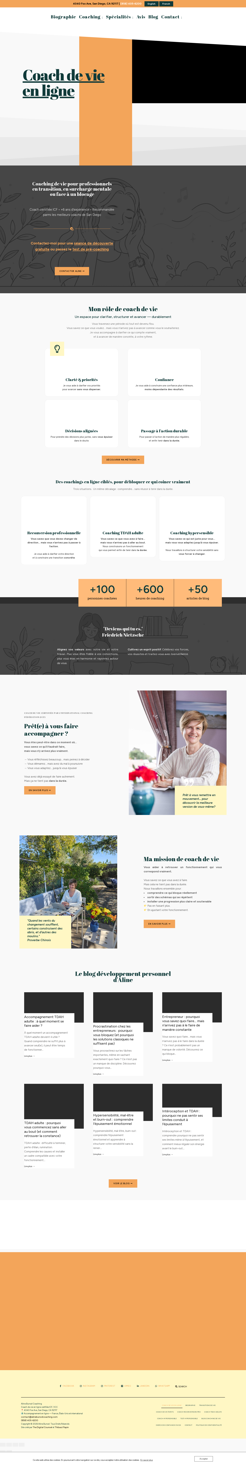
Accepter (204, 1459)
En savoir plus (146, 1460)
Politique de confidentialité (209, 1425)
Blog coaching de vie (211, 1418)
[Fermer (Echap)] (21, 1445)
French (166, 4)
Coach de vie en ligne (172, 1405)
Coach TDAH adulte (213, 1412)
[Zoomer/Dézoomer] (3, 1445)
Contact (170, 17)
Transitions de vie (207, 1405)
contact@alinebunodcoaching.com (39, 1417)
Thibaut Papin (62, 1427)
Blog (153, 17)
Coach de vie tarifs (165, 1412)
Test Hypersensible (189, 1418)
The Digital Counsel (42, 1427)
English (151, 4)
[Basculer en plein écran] (9, 1445)
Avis (140, 17)
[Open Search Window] (181, 1386)
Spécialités (118, 17)
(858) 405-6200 (131, 3)
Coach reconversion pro (189, 1412)
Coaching (89, 17)
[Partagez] (15, 1445)
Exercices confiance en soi (168, 1425)
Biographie (63, 17)
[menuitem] (91, 16)
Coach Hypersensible (167, 1418)
